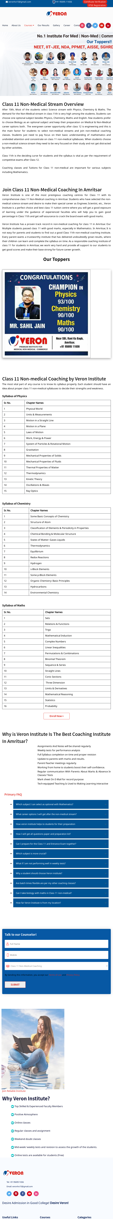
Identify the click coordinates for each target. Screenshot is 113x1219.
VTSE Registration (97, 5)
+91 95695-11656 (63, 1)
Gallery (56, 25)
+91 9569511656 (16, 1182)
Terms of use (55, 974)
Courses (29, 25)
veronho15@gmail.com (19, 1)
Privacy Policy (73, 974)
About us (16, 25)
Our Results (43, 25)
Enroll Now (57, 716)
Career (67, 25)
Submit (15, 984)
